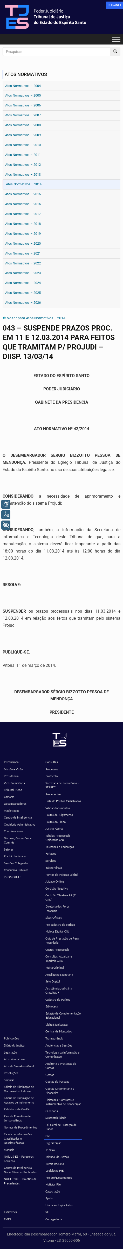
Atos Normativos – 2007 (23, 115)
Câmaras (9, 796)
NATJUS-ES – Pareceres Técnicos (19, 1159)
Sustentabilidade (55, 1117)
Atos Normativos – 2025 (23, 293)
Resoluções (11, 1073)
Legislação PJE (54, 1170)
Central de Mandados (58, 1031)
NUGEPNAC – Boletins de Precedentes (20, 1181)
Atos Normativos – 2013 (23, 174)
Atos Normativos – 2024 (23, 283)
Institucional (11, 762)
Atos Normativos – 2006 (23, 105)
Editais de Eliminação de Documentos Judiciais (19, 1089)
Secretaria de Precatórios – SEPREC (62, 785)
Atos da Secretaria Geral (19, 1066)
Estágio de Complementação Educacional (63, 1015)
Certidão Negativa (56, 888)
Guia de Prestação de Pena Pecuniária (62, 940)
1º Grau (50, 1150)
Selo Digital (52, 981)
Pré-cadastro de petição (60, 924)
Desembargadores (15, 803)
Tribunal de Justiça (57, 1156)
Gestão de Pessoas (57, 1081)
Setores (8, 849)
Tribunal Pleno (13, 789)
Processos (51, 769)
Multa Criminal (54, 967)
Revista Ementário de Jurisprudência (17, 1118)
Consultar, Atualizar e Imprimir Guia (58, 958)
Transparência (54, 1038)
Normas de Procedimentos (20, 1127)
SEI (47, 1212)
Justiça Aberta (54, 828)
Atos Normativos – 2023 (23, 273)
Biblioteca (51, 1006)
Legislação (10, 1052)
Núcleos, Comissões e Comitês (17, 840)
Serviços (50, 860)
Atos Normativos (14, 1059)
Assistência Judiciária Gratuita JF (58, 990)
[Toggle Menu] (116, 39)
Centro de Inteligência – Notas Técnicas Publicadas (20, 1170)
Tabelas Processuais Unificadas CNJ (57, 838)
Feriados (50, 853)
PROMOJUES (12, 877)
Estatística (10, 1212)
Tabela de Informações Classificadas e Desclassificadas (18, 1138)
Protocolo (51, 776)
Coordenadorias (13, 831)
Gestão (49, 1074)
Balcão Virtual (54, 867)
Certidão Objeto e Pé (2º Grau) (60, 897)
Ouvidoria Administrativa (19, 824)
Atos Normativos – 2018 (23, 224)
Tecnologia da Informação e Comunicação (62, 1054)
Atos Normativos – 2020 (23, 243)
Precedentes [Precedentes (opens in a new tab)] (53, 794)
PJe (47, 1136)
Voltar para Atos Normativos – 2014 (36, 318)
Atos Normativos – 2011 (23, 155)
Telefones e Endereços (59, 846)
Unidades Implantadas (59, 1205)
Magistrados (11, 810)
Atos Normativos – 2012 (23, 165)
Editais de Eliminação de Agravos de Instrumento (19, 1100)
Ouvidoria (51, 1111)
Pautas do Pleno (55, 821)
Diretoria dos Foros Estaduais (57, 908)
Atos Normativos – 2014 (24, 184)
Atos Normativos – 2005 (23, 95)
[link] (114, 5)
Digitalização (53, 1143)
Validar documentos (57, 808)
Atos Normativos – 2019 (23, 234)
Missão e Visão (13, 769)
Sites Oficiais (53, 917)
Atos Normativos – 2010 (23, 145)
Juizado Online (54, 881)
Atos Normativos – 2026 (23, 303)
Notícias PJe (53, 1184)
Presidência (11, 776)
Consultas (51, 762)
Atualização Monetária (59, 974)
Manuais (9, 1149)
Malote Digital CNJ (57, 931)
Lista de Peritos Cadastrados (63, 801)
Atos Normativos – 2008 (23, 125)
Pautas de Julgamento (59, 814)
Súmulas (9, 1080)
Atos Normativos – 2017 (23, 214)
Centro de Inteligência (18, 817)
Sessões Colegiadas (16, 863)
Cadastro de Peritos (57, 999)
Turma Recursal (55, 1163)
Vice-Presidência (14, 783)
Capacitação (52, 1191)
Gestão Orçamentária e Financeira (59, 1091)
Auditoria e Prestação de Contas (60, 1066)
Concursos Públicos (16, 870)
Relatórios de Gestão (17, 1109)
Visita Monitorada (56, 1024)
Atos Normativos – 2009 (23, 135)
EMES (7, 1219)
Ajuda (48, 1198)
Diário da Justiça (14, 1045)
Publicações (11, 1038)
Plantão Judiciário (15, 856)
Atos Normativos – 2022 (23, 263)
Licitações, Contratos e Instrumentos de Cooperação (63, 1102)
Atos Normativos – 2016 (23, 204)
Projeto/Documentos (58, 1177)
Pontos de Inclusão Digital (61, 874)
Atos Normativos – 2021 (23, 253)
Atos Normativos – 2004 (23, 86)
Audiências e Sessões (58, 1045)
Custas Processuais (57, 949)
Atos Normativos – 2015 (23, 194)
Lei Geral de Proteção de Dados (61, 1127)
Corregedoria (53, 1219)
